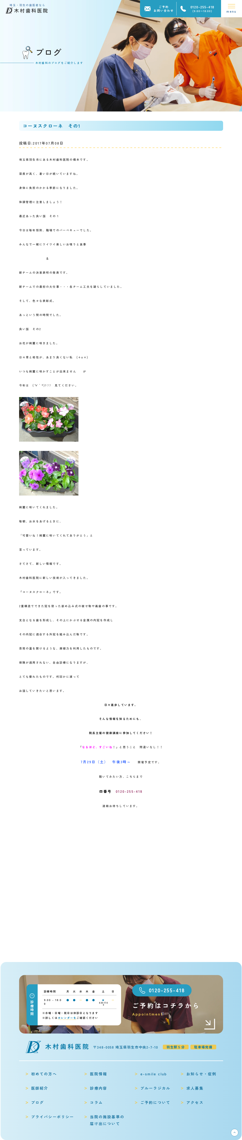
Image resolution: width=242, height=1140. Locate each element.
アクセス (195, 1102)
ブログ (37, 1102)
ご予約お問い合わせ (164, 8)
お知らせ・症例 (201, 1073)
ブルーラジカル (155, 1088)
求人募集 (195, 1088)
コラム (96, 1102)
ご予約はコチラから (174, 1009)
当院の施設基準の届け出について (107, 1120)
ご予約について (155, 1102)
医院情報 (98, 1073)
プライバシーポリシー (52, 1116)
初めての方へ (44, 1073)
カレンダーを (67, 1018)
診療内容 (98, 1088)
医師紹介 (39, 1088)
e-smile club (153, 1073)
